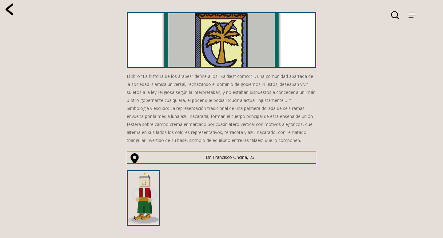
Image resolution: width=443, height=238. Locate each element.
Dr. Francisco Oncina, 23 (230, 157)
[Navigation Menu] (412, 15)
